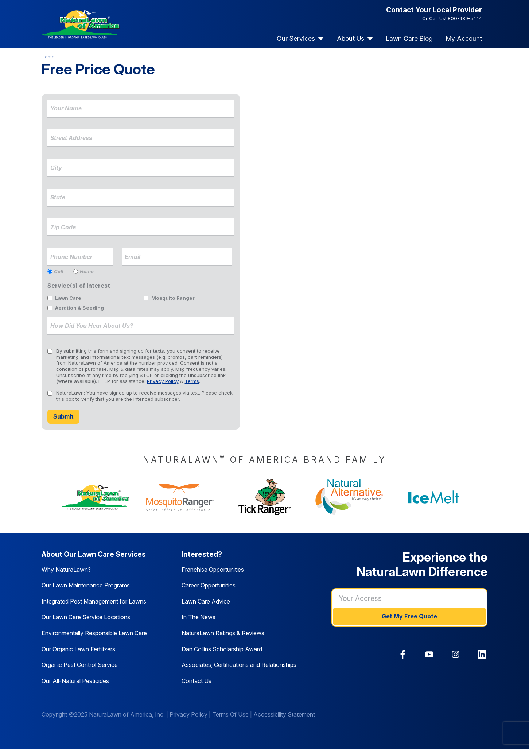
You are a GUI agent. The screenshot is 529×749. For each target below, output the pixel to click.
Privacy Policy (163, 381)
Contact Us (196, 680)
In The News (198, 617)
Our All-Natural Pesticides (75, 680)
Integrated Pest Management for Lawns (94, 601)
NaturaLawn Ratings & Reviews (223, 633)
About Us (350, 38)
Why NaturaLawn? (66, 569)
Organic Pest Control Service (80, 664)
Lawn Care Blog (409, 38)
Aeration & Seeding (79, 308)
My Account (464, 38)
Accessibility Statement (284, 714)
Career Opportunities (209, 585)
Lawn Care (68, 298)
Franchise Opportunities (213, 569)
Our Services (296, 38)
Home (48, 56)
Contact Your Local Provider (434, 9)
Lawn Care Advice (206, 601)
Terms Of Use (230, 714)
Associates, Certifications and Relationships (239, 664)
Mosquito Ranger (173, 298)
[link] (402, 654)
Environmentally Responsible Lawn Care (94, 633)
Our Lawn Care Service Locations (86, 617)
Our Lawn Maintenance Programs (86, 585)
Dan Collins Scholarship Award (222, 649)
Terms (192, 381)
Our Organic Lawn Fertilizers (78, 649)
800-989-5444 (465, 18)
